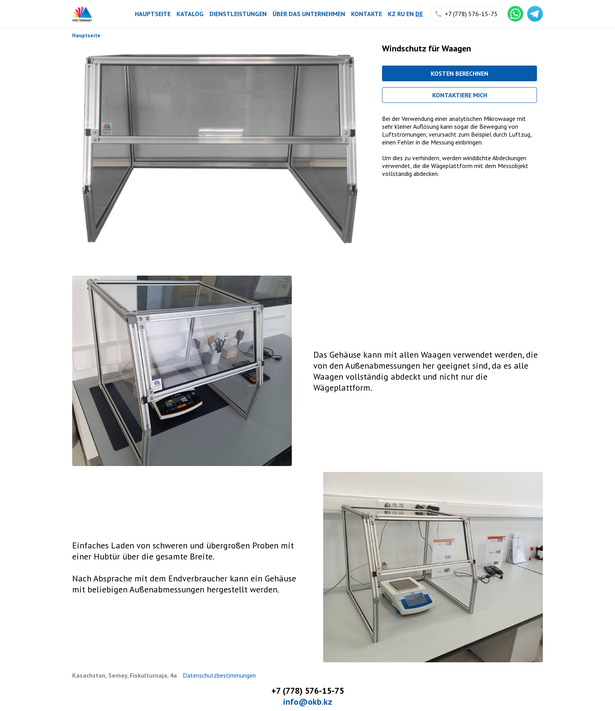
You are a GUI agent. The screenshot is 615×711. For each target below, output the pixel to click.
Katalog (190, 14)
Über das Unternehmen (309, 14)
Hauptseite (153, 14)
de (419, 14)
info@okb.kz (307, 701)
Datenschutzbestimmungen (219, 675)
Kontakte (366, 14)
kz (392, 14)
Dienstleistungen (238, 14)
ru (401, 14)
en (410, 14)
